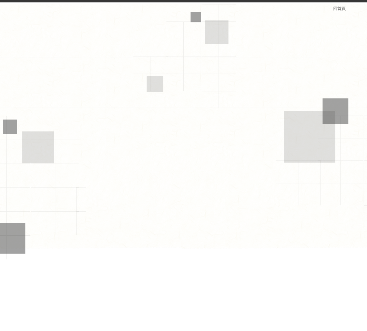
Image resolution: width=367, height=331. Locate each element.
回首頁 (343, 8)
